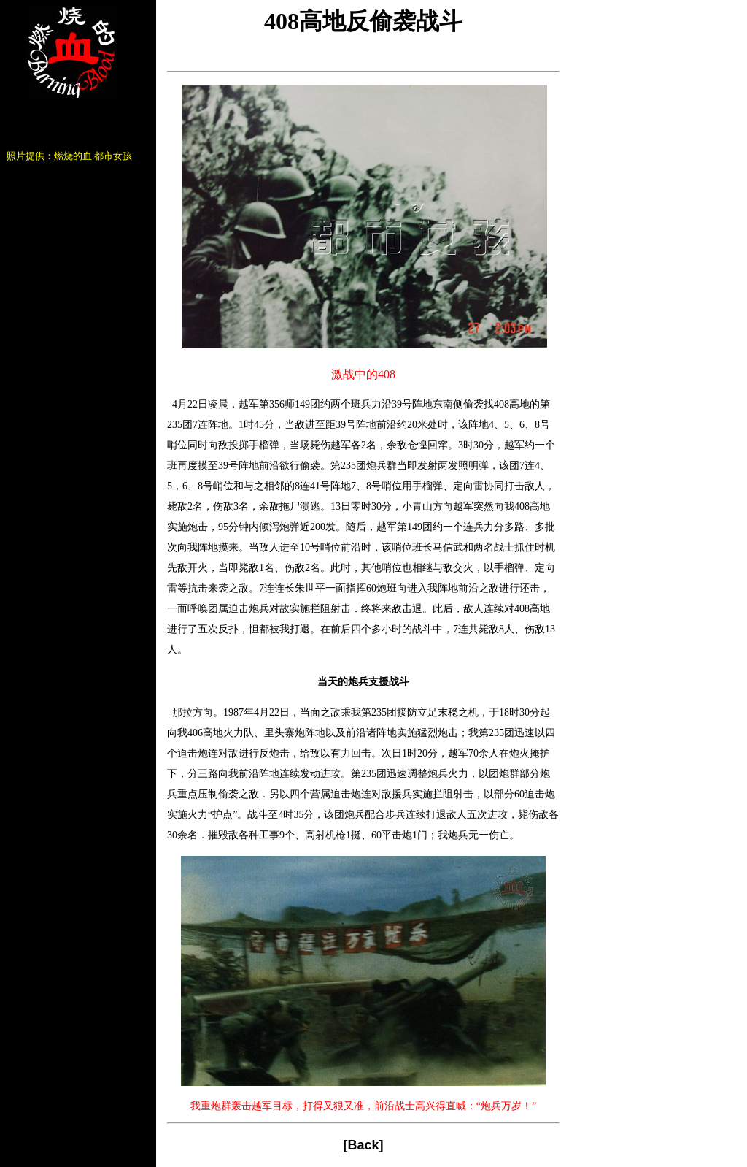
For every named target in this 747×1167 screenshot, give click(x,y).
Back (363, 1145)
